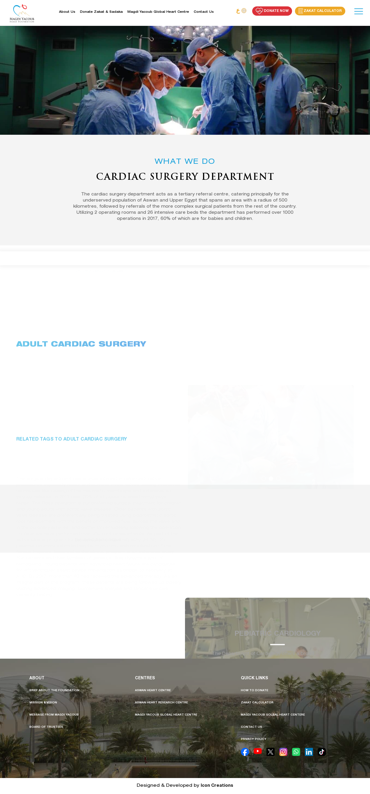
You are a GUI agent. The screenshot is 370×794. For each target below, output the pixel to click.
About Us (67, 12)
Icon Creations (217, 786)
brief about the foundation (54, 690)
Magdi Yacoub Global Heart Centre (158, 12)
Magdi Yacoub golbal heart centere (273, 715)
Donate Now (272, 11)
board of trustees (46, 727)
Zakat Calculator (320, 11)
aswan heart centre (153, 690)
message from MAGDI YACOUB (54, 715)
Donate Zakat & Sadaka (101, 12)
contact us (251, 727)
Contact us (204, 12)
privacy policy (253, 739)
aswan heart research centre (161, 702)
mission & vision (43, 702)
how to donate (254, 690)
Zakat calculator (257, 702)
